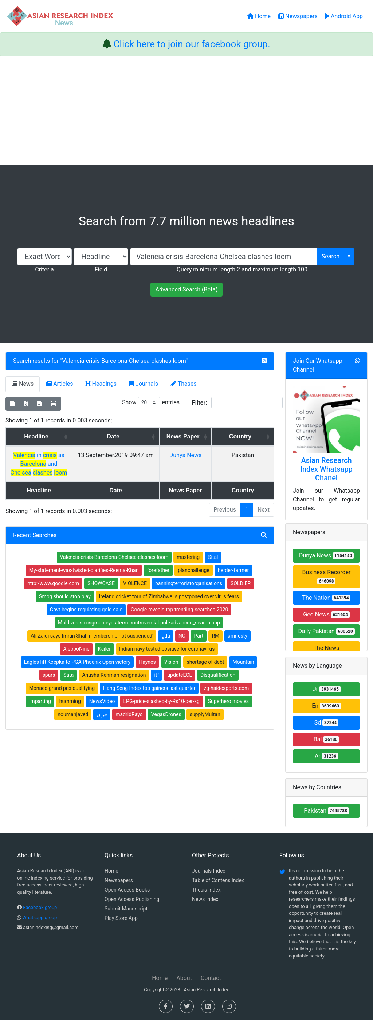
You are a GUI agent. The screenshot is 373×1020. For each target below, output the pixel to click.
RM (215, 644)
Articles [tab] (59, 383)
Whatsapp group (39, 917)
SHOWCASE (101, 592)
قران (102, 723)
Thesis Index (206, 890)
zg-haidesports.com (226, 697)
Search (330, 256)
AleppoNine (76, 657)
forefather (158, 579)
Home (111, 871)
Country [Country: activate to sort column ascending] (253, 436)
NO (182, 644)
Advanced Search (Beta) (186, 289)
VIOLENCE (135, 592)
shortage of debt (205, 671)
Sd (326, 722)
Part (198, 644)
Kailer (104, 657)
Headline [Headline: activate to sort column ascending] (61, 436)
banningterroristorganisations (188, 592)
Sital (213, 566)
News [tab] (23, 383)
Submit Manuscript (126, 909)
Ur (326, 689)
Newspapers (119, 880)
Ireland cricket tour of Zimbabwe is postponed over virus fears (169, 605)
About (184, 978)
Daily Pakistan (326, 631)
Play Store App (121, 918)
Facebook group (40, 907)
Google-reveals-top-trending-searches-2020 (179, 618)
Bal (326, 739)
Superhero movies (228, 710)
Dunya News (216, 463)
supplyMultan (205, 723)
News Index (205, 899)
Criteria (44, 269)
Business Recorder (326, 576)
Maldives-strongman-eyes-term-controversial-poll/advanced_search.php (139, 631)
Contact (211, 978)
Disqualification (217, 684)
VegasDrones (166, 723)
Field (101, 269)
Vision (171, 671)
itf (156, 684)
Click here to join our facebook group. (192, 44)
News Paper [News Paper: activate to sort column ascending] (214, 440)
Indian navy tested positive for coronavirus (167, 657)
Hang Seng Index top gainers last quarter (149, 697)
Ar (326, 756)
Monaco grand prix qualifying (62, 697)
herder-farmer (233, 579)
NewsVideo (102, 710)
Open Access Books (127, 890)
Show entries (151, 402)
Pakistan (326, 810)
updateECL (179, 684)
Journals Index (208, 871)
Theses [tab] (183, 383)
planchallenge (193, 579)
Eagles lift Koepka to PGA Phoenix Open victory (77, 671)
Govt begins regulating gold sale (86, 618)
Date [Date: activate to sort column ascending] (156, 436)
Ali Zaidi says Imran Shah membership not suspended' (92, 644)
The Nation (326, 597)
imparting (40, 710)
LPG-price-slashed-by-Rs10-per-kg (161, 710)
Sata (68, 684)
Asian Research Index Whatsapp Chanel (326, 469)
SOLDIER (241, 592)
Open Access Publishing (132, 899)
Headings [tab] (101, 383)
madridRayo (128, 723)
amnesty (237, 644)
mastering (188, 566)
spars (49, 684)
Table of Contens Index (218, 880)
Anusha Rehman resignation (114, 684)
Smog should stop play (65, 605)
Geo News (326, 614)
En (326, 705)
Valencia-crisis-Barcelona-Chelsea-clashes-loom (124, 360)
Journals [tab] (143, 383)
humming (70, 710)
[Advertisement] (186, 111)
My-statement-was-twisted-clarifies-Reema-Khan (84, 579)
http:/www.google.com (53, 592)
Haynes (147, 671)
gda (165, 644)
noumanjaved (73, 723)
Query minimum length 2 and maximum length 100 (242, 269)
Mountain (243, 671)
